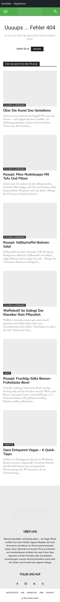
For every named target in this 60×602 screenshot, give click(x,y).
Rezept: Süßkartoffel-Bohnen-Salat (26, 244)
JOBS (42, 592)
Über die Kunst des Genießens (27, 110)
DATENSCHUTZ (12, 592)
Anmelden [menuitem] (6, 3)
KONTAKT (50, 592)
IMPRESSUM (32, 592)
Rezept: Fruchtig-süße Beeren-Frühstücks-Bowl (27, 380)
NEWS (7, 373)
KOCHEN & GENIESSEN (14, 105)
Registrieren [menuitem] (20, 3)
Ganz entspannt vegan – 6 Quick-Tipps (29, 452)
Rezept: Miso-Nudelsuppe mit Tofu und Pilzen (26, 176)
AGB (22, 592)
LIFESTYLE (8, 444)
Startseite (37, 49)
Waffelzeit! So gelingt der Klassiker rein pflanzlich (23, 312)
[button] (5, 11)
